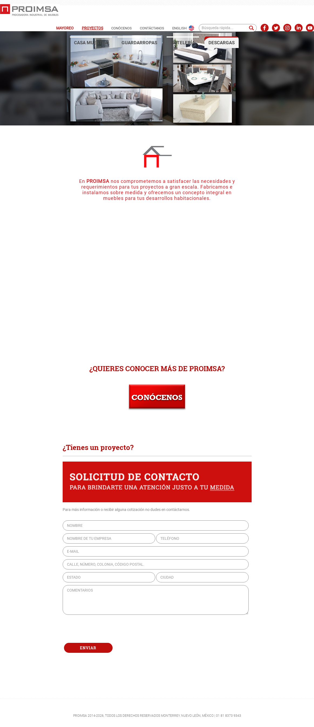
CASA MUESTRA (91, 42)
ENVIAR (88, 647)
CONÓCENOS (121, 28)
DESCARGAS (221, 42)
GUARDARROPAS (139, 42)
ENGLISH (179, 28)
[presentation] (104, 628)
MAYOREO (65, 28)
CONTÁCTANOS (152, 28)
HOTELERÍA (183, 42)
